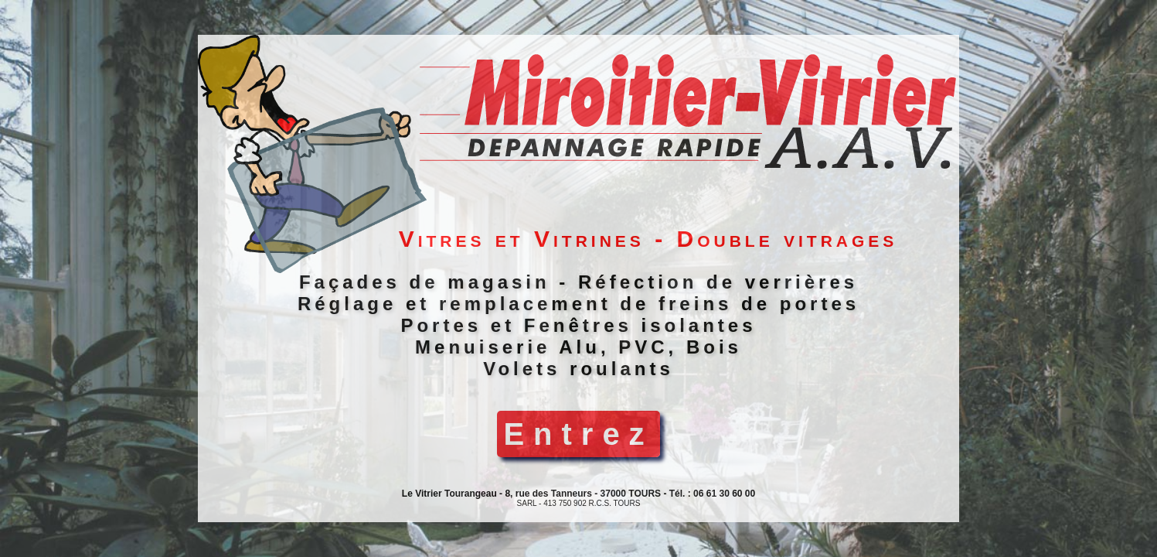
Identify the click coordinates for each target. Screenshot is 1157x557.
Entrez (578, 434)
